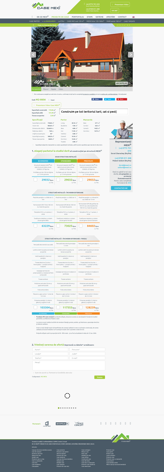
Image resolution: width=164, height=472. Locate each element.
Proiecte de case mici (63, 466)
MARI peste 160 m (114, 21)
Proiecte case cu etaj (38, 459)
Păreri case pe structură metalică (116, 464)
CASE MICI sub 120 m (75, 21)
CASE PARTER (34, 21)
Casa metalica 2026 (112, 463)
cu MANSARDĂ (50, 21)
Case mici (34, 463)
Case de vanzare (36, 452)
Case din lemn (86, 461)
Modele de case (86, 455)
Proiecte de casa (61, 455)
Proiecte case (110, 450)
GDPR (55, 441)
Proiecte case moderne (88, 464)
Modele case (60, 463)
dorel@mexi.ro (125, 165)
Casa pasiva (35, 466)
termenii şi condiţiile (89, 94)
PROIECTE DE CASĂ (60, 17)
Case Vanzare (61, 464)
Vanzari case (60, 461)
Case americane (86, 466)
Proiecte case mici (37, 453)
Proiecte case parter (63, 452)
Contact (60, 441)
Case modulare (36, 464)
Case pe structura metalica (64, 459)
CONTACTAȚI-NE (120, 188)
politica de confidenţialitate (109, 94)
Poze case (84, 453)
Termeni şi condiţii (37, 441)
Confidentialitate (48, 441)
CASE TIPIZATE (129, 21)
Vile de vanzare (61, 453)
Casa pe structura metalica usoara (42, 450)
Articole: (34, 447)
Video (61, 89)
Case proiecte (61, 450)
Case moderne (61, 457)
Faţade (53, 89)
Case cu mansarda (37, 461)
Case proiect (110, 461)
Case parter (109, 452)
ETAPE (90, 17)
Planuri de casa (36, 455)
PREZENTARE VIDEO (84, 444)
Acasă (65, 441)
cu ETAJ (61, 21)
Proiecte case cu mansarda (114, 459)
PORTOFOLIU (78, 17)
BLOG (92, 444)
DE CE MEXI (43, 16)
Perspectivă (36, 89)
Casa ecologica (110, 455)
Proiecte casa (110, 457)
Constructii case (86, 459)
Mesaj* (69, 365)
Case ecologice (86, 450)
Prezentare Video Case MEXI (46, 105)
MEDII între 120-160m (95, 21)
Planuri (45, 89)
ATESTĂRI (110, 17)
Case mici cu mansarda (88, 463)
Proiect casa (109, 453)
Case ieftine (85, 457)
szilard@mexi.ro (124, 167)
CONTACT (122, 17)
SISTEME (99, 17)
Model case (35, 457)
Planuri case (85, 452)
